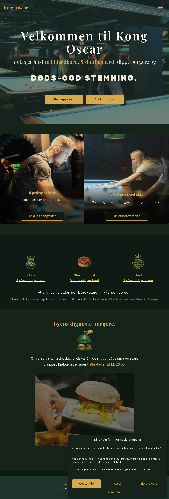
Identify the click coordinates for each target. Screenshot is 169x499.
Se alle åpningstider (42, 216)
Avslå (117, 483)
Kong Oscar (16, 8)
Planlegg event (64, 99)
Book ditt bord (105, 99)
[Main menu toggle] (160, 7)
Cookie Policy (115, 492)
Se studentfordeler (127, 216)
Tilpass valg (148, 483)
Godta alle (86, 483)
